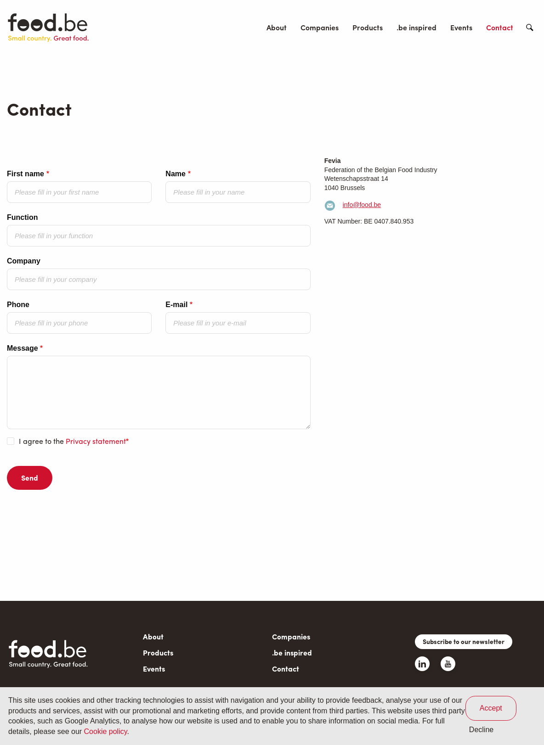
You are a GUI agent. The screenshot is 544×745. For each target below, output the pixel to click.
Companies (319, 27)
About (276, 27)
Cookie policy (105, 731)
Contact (499, 27)
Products (367, 27)
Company (23, 261)
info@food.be (362, 204)
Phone (18, 304)
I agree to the (72, 441)
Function (22, 217)
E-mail (176, 304)
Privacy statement (96, 441)
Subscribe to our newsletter (463, 641)
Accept (491, 708)
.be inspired (416, 27)
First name (25, 174)
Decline (481, 730)
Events (461, 27)
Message (22, 348)
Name (175, 174)
